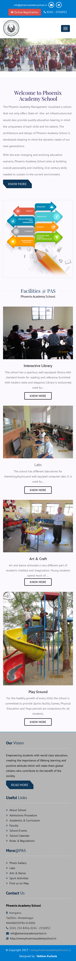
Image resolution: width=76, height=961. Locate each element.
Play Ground (38, 691)
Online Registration (24, 12)
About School (18, 810)
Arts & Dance (18, 873)
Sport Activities (19, 878)
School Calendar (20, 836)
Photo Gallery (18, 863)
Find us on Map (19, 883)
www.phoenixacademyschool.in (49, 950)
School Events (18, 830)
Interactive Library (38, 365)
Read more (19, 785)
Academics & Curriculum (25, 820)
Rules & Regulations (22, 841)
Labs (12, 868)
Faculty (14, 825)
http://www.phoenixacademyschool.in (33, 938)
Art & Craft (38, 558)
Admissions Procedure (23, 815)
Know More (17, 184)
